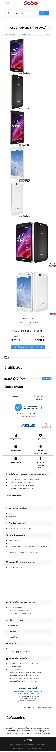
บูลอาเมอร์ (21, 701)
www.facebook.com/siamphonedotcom (28, 691)
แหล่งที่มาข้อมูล (27, 730)
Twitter (28, 748)
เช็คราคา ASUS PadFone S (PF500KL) (28, 347)
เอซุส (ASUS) (12, 34)
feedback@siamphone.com (43, 733)
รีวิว (6, 357)
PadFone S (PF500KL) (24, 34)
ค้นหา (44, 13)
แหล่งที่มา (48, 708)
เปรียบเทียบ (47, 379)
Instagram (34, 748)
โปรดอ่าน (36, 414)
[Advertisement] (28, 583)
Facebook (21, 748)
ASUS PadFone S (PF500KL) (28, 27)
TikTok (40, 748)
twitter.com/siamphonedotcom (28, 693)
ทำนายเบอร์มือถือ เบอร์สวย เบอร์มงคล (28, 696)
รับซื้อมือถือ (23, 699)
